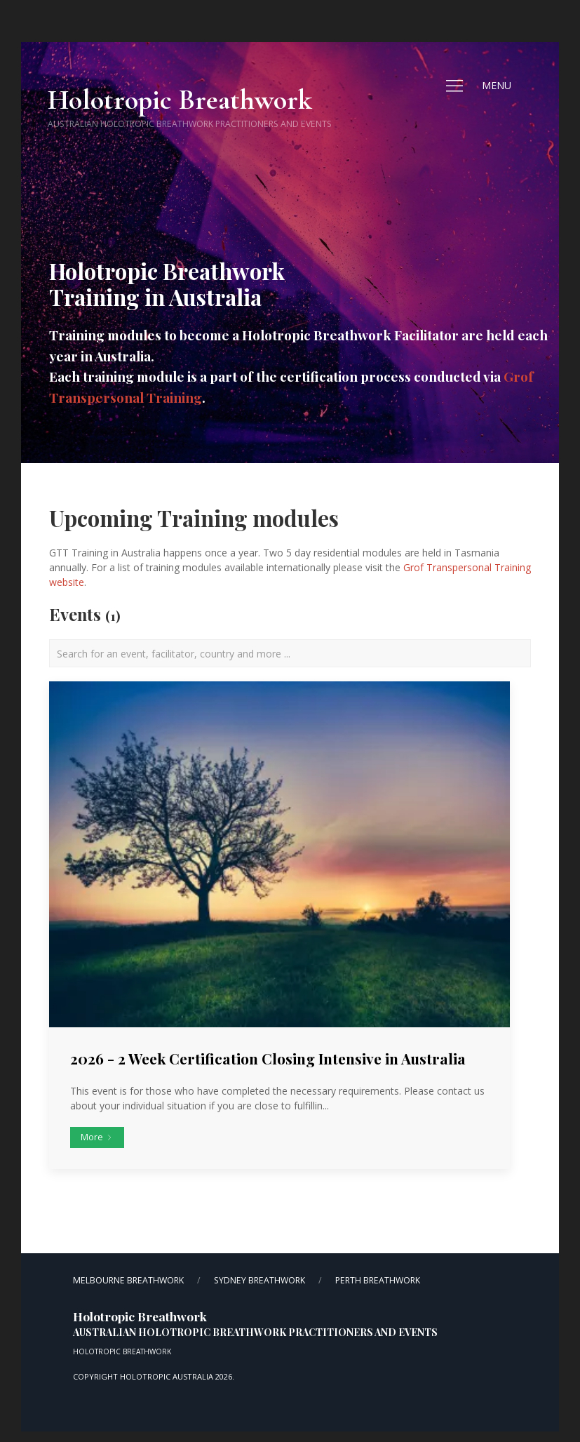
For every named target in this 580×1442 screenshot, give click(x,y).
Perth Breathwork (377, 1280)
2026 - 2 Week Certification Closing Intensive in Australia (268, 1058)
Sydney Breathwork (259, 1280)
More (97, 1137)
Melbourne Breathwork (128, 1280)
